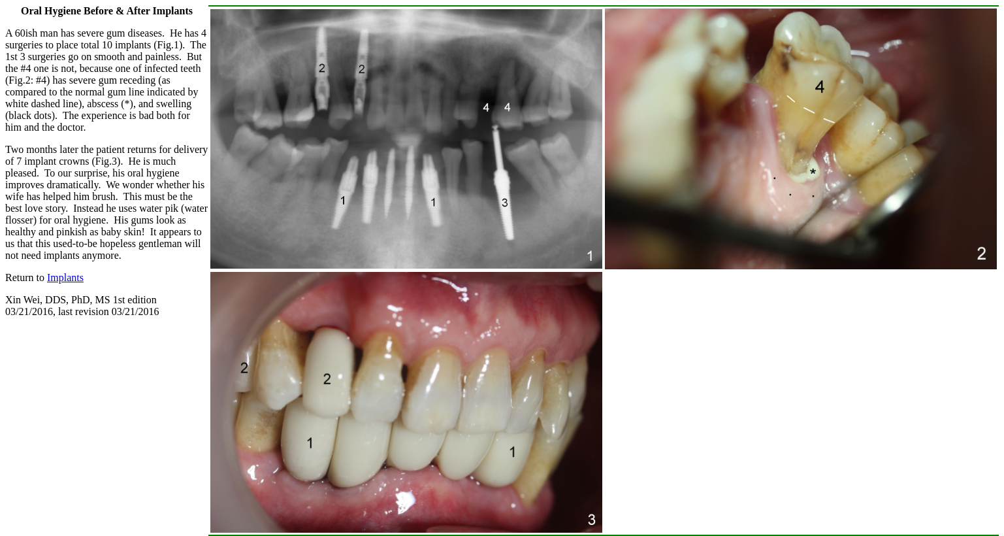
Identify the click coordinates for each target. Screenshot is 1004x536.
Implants (65, 277)
